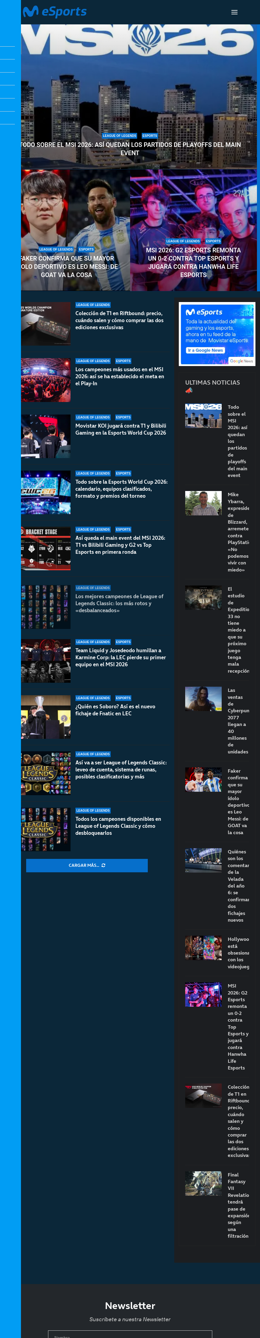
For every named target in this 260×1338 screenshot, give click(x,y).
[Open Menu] (234, 12)
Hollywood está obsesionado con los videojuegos (238, 953)
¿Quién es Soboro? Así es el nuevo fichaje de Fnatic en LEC (115, 710)
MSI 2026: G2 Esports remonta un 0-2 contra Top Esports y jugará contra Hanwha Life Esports (193, 263)
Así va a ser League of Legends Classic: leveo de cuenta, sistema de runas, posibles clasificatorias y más (121, 769)
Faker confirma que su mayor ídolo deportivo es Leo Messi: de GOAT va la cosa (66, 267)
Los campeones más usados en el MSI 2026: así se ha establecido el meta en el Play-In (119, 377)
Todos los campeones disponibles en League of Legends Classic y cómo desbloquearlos (118, 826)
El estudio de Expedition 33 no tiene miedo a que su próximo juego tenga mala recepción (238, 629)
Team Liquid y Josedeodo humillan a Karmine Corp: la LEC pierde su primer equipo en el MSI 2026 (120, 664)
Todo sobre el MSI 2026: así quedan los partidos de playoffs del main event (130, 149)
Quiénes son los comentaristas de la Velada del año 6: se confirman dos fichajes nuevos (238, 885)
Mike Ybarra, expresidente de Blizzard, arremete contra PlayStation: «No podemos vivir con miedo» (238, 532)
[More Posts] (87, 865)
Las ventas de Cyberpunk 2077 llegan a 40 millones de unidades (238, 721)
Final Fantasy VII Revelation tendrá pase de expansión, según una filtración (238, 1205)
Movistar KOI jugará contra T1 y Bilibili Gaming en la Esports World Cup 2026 (120, 435)
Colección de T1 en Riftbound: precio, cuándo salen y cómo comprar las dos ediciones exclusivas (119, 320)
